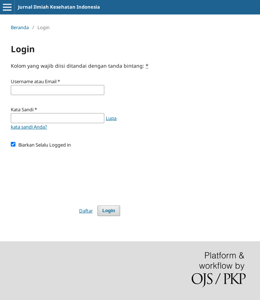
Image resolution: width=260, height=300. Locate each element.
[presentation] (65, 173)
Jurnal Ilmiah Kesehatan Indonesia (59, 7)
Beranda (20, 27)
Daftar (86, 210)
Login (108, 210)
